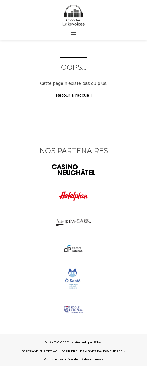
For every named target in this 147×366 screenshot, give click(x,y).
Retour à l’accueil (74, 95)
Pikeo (98, 342)
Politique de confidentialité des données (73, 359)
